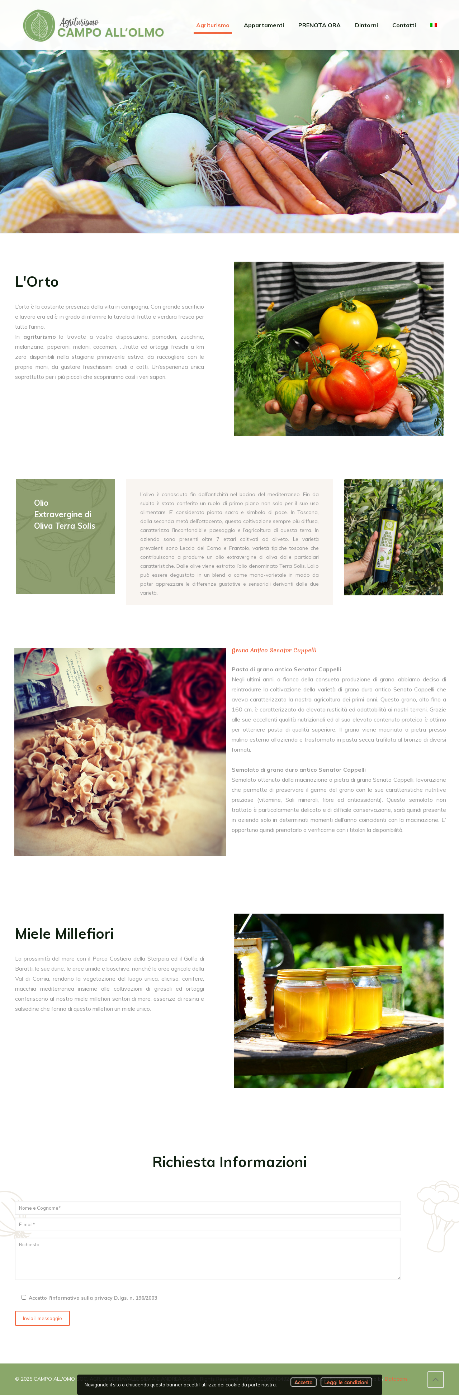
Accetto (303, 1382)
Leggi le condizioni (346, 1382)
